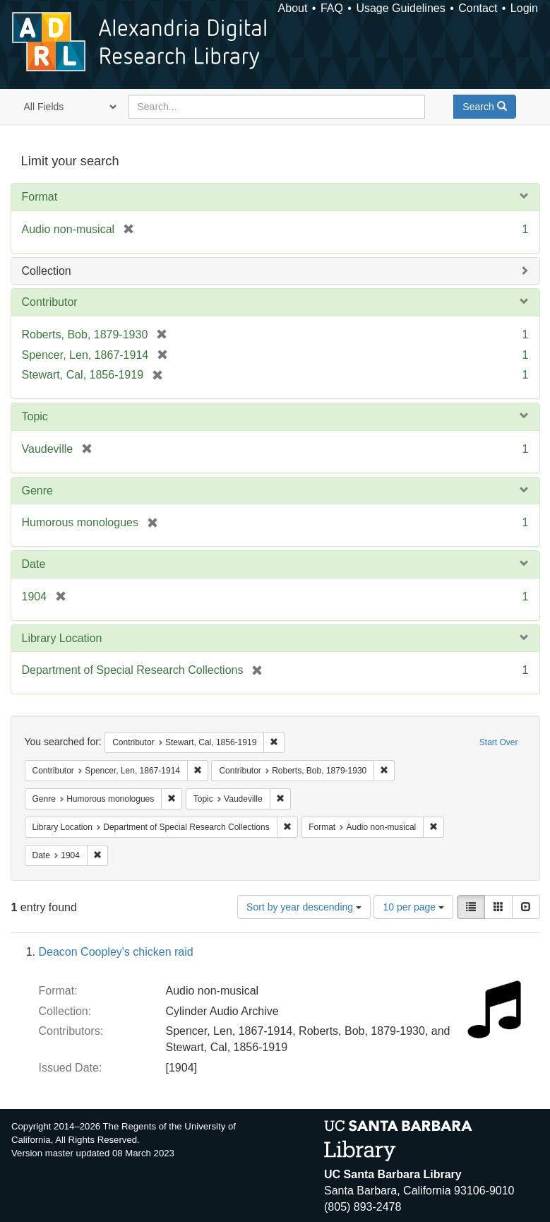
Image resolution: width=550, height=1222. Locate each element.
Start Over (498, 742)
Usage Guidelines (400, 8)
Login (524, 8)
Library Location (62, 638)
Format (40, 197)
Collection (46, 271)
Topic (35, 416)
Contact (477, 8)
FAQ (332, 8)
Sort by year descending (303, 907)
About (293, 8)
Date (34, 564)
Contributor (50, 302)
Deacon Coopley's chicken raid (116, 952)
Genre (37, 491)
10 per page (413, 907)
